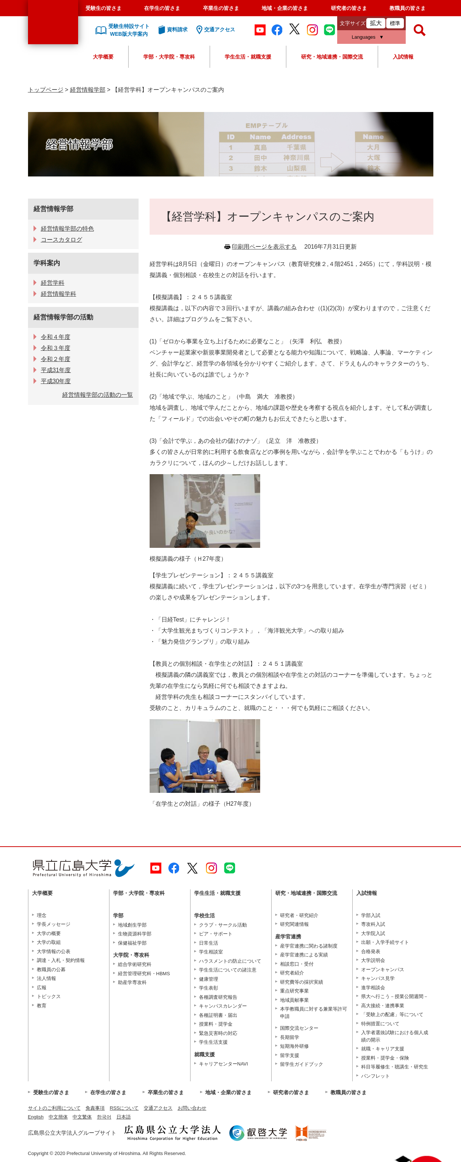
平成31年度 (56, 370)
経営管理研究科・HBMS (144, 973)
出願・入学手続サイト (385, 942)
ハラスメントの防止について (230, 961)
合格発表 (370, 951)
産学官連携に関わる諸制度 (309, 946)
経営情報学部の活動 (63, 317)
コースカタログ (61, 240)
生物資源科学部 (134, 934)
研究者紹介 (292, 973)
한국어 (104, 1117)
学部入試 (370, 915)
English (36, 1117)
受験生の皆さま (103, 8)
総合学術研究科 (134, 964)
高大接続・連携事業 (382, 1005)
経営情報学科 (58, 294)
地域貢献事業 (294, 1000)
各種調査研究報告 (218, 997)
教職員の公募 (51, 969)
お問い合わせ (192, 1108)
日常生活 (208, 943)
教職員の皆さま (408, 8)
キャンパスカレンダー (223, 1006)
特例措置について (380, 1023)
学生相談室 (211, 952)
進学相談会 (373, 987)
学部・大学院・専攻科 (169, 57)
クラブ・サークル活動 (223, 925)
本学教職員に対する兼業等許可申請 (313, 1012)
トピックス (49, 996)
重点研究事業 (294, 991)
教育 (41, 1005)
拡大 (376, 23)
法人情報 (46, 978)
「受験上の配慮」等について (392, 1014)
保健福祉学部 (132, 943)
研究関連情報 (294, 924)
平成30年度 (56, 381)
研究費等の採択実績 (301, 982)
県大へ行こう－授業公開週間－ (394, 996)
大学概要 (103, 57)
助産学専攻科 (132, 982)
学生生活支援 (213, 1042)
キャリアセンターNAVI (223, 1064)
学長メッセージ (53, 924)
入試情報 (403, 57)
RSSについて (124, 1108)
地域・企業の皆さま (285, 8)
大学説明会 (373, 960)
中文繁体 (82, 1117)
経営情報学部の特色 (67, 228)
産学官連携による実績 (304, 955)
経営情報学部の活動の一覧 (97, 395)
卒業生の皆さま (221, 8)
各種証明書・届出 (218, 1015)
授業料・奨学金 (216, 1024)
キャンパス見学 (378, 978)
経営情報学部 (87, 90)
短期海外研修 (294, 1046)
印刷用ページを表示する (264, 247)
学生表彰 (208, 988)
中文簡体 (58, 1117)
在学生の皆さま (162, 8)
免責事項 (95, 1108)
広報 (41, 987)
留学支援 (289, 1055)
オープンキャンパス (382, 969)
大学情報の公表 (53, 951)
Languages (364, 37)
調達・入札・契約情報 (61, 960)
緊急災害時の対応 (218, 1033)
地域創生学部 (132, 925)
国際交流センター (299, 1028)
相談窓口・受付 (297, 964)
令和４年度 (55, 337)
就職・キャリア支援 (382, 1048)
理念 (41, 915)
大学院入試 (373, 933)
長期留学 (289, 1037)
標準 (395, 23)
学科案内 (47, 263)
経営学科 (52, 283)
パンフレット (375, 1076)
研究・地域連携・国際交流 (332, 57)
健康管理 (208, 979)
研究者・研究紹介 (299, 915)
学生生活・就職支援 (248, 57)
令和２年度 (55, 359)
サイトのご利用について (54, 1108)
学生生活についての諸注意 (227, 970)
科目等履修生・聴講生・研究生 (394, 1067)
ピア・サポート (216, 934)
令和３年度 (55, 348)
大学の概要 (49, 933)
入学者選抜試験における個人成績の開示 (394, 1036)
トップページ (45, 90)
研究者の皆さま (349, 8)
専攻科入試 (373, 924)
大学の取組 (49, 942)
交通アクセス (158, 1108)
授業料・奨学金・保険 (385, 1058)
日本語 (123, 1117)
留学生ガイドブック (301, 1064)
